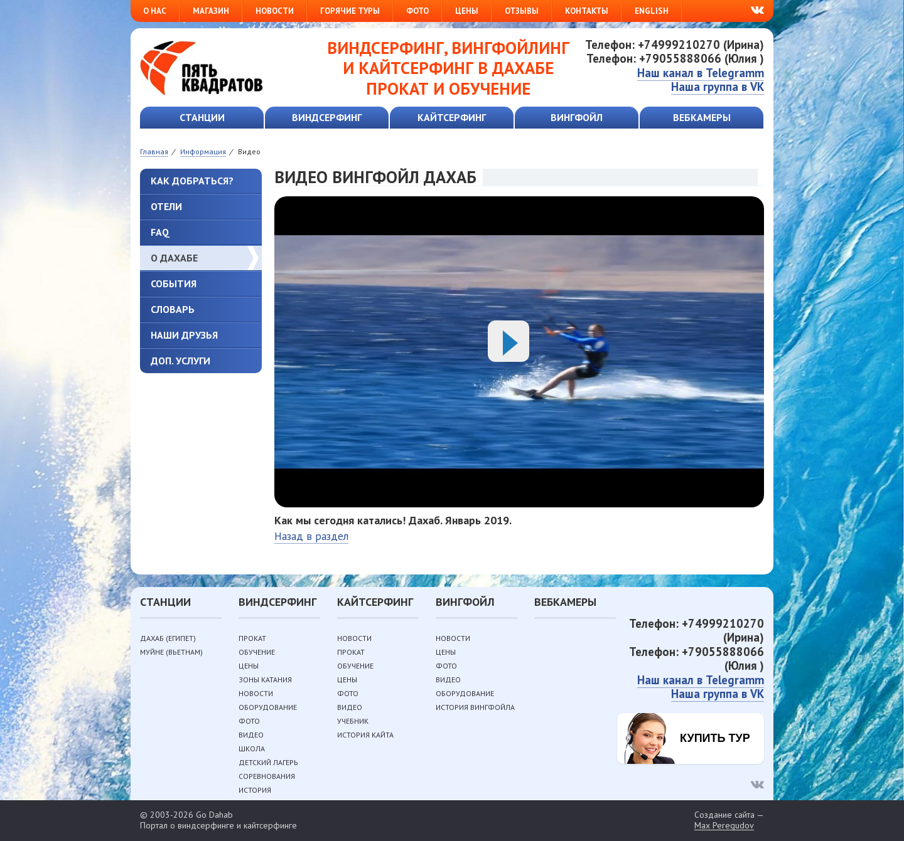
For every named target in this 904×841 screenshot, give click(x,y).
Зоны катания (265, 679)
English (652, 11)
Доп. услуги (180, 360)
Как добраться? (192, 180)
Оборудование (268, 707)
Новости (275, 11)
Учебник (353, 721)
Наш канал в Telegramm (700, 72)
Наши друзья (184, 335)
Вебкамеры (702, 117)
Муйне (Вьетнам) (171, 652)
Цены (466, 11)
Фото (417, 11)
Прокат (252, 638)
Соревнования (267, 776)
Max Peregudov (724, 825)
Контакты (586, 11)
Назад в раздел (311, 536)
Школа (252, 748)
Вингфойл (577, 117)
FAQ (160, 232)
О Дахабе (174, 257)
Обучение (257, 652)
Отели (166, 206)
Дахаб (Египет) (168, 638)
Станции (202, 117)
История (255, 790)
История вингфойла (475, 707)
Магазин (211, 11)
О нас (154, 11)
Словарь (173, 309)
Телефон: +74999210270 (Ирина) (674, 44)
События (173, 283)
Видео (251, 734)
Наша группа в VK (717, 86)
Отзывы (522, 11)
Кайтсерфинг (451, 117)
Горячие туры (350, 11)
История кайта (365, 734)
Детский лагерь (268, 762)
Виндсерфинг (327, 117)
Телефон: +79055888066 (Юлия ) (675, 58)
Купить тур (715, 738)
